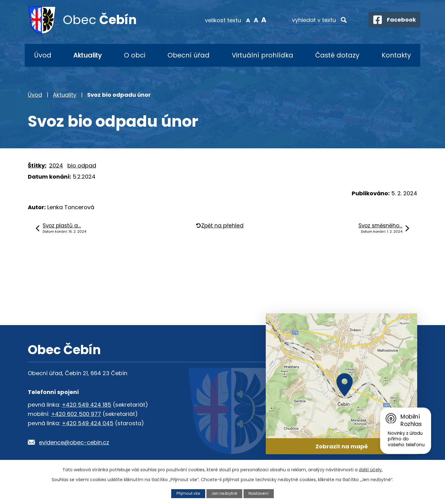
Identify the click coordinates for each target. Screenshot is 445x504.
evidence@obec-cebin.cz (74, 442)
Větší (261, 19)
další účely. (371, 470)
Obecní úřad (188, 55)
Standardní (253, 19)
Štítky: (37, 165)
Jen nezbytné (224, 493)
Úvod (42, 55)
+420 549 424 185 (86, 405)
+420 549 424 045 (87, 423)
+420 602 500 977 (76, 414)
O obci (134, 55)
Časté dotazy (337, 55)
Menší (246, 19)
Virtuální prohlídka (262, 55)
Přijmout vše (188, 493)
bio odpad (81, 165)
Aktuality (87, 55)
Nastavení (259, 493)
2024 (56, 165)
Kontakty (396, 55)
